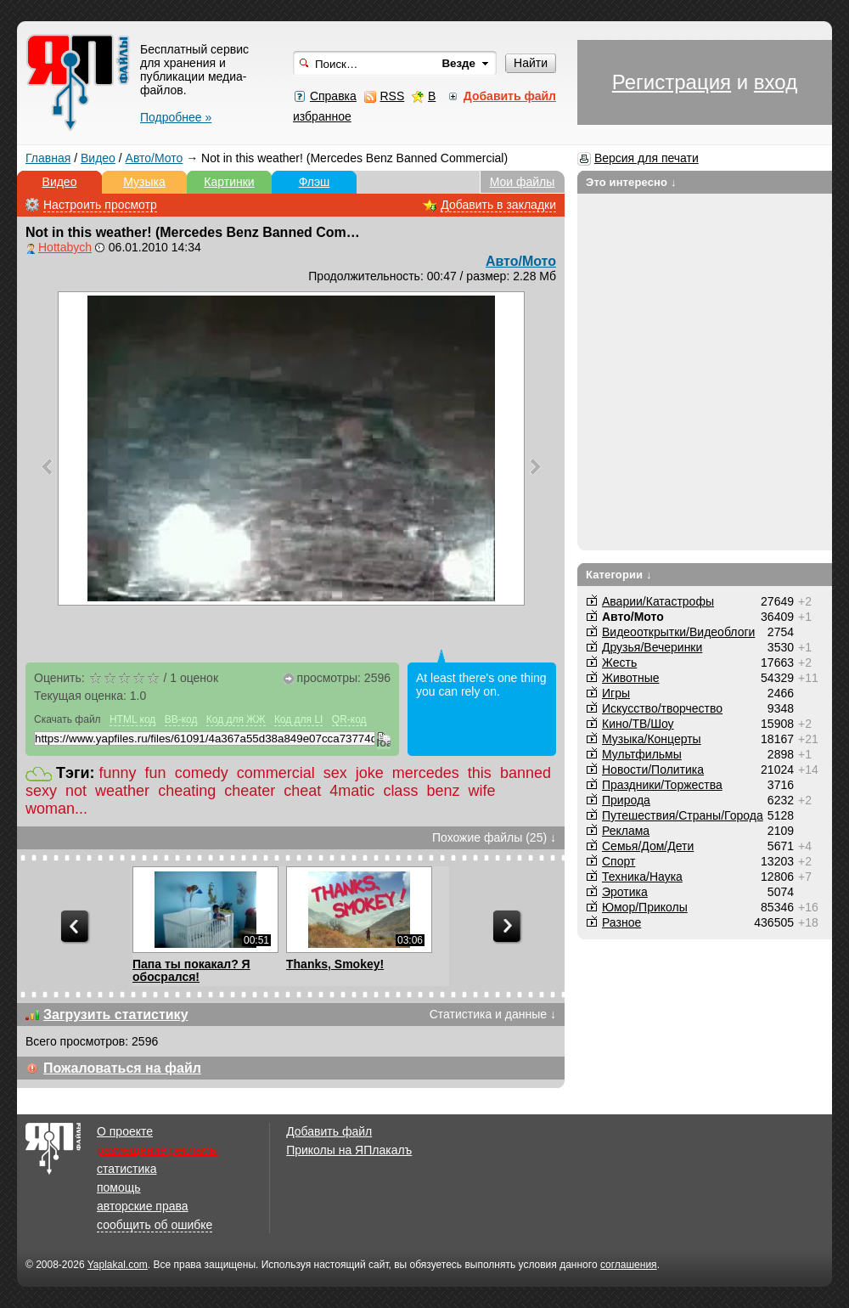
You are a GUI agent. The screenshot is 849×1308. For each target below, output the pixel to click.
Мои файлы (522, 182)
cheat (302, 791)
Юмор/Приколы (645, 907)
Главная (47, 158)
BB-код (181, 719)
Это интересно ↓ (631, 182)
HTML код (132, 719)
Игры (616, 693)
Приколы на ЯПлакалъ (349, 1150)
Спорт (618, 861)
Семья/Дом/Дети (648, 846)
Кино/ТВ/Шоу (638, 723)
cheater (249, 791)
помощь (119, 1187)
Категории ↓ (619, 574)
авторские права (142, 1206)
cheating (187, 791)
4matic (351, 791)
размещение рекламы (157, 1150)
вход (775, 81)
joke (370, 773)
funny (118, 773)
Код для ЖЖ (236, 719)
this (480, 773)
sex (335, 773)
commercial (276, 773)
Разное (621, 922)
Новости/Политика (653, 769)
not (76, 791)
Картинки (229, 182)
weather (122, 791)
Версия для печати (646, 158)
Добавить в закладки (498, 204)
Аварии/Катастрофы (658, 601)
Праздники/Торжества (662, 785)
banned (525, 773)
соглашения (628, 1265)
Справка (333, 96)
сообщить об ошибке (154, 1225)
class (400, 791)
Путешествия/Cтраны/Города (682, 815)
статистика (126, 1169)
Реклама (625, 830)
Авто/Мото (154, 158)
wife (481, 791)
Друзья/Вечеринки (652, 647)
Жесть (619, 662)
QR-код (349, 719)
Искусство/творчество (662, 708)
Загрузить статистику (115, 1014)
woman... (56, 808)
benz (442, 791)
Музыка (144, 182)
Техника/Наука (642, 876)
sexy (41, 791)
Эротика (625, 892)
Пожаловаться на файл (122, 1068)
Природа (626, 800)
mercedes (425, 773)
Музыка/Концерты (651, 739)
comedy (201, 773)
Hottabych (65, 247)
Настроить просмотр (100, 204)
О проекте (125, 1131)
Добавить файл (329, 1131)
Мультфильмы (642, 754)
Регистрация (671, 81)
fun (155, 773)
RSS (392, 96)
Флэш (314, 182)
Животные (631, 678)
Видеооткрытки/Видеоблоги (678, 632)
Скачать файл (67, 719)
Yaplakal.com (117, 1265)
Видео (98, 158)
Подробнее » (175, 117)
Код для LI (298, 719)
